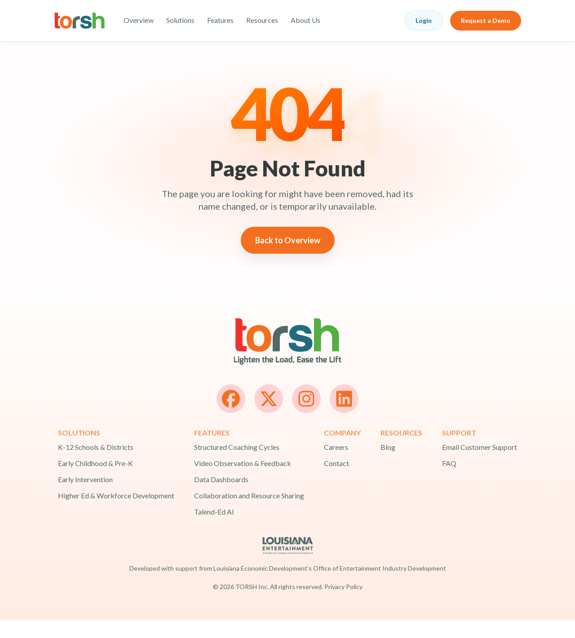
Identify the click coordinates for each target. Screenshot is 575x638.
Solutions (180, 20)
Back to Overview (287, 258)
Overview (139, 20)
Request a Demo (485, 20)
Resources (262, 20)
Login (424, 20)
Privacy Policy (343, 604)
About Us (305, 20)
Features (220, 20)
